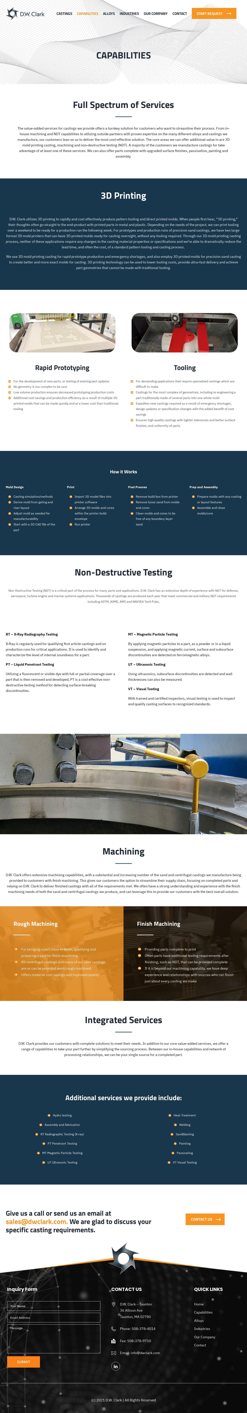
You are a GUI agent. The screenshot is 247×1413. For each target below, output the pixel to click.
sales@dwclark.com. (37, 1221)
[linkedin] (115, 1366)
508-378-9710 (139, 1341)
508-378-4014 (144, 1328)
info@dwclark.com (145, 1353)
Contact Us (201, 1219)
